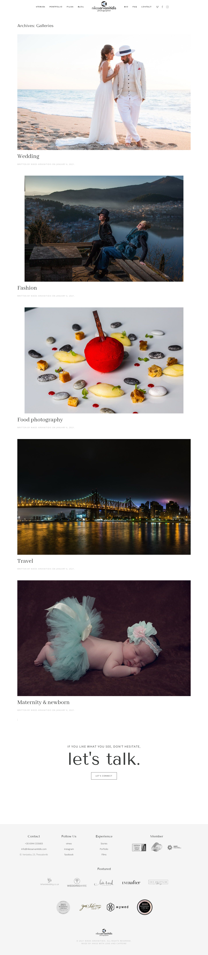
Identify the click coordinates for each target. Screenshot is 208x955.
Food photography (40, 419)
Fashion (27, 288)
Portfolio (56, 7)
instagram (69, 849)
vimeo (69, 843)
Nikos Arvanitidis (41, 164)
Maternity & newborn (43, 702)
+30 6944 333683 (34, 843)
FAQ (135, 7)
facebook (68, 854)
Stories (40, 7)
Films (70, 7)
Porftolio (104, 849)
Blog (81, 7)
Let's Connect (104, 776)
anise (95, 942)
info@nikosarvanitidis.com (34, 849)
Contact (146, 7)
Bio (126, 7)
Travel (25, 561)
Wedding (28, 156)
